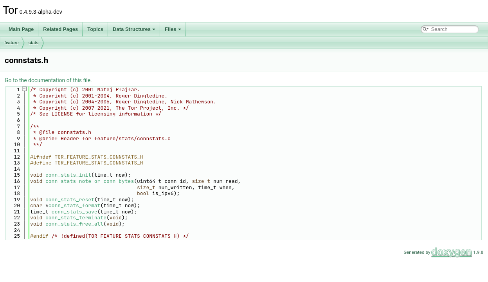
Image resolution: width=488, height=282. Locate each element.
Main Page (21, 29)
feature (11, 42)
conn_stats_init (68, 175)
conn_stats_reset (69, 199)
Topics (95, 29)
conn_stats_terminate (75, 217)
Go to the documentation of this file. (48, 80)
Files (173, 29)
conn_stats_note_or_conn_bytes (89, 181)
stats (34, 42)
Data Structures (134, 29)
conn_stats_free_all (74, 224)
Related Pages (60, 29)
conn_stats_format (75, 205)
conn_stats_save (74, 211)
